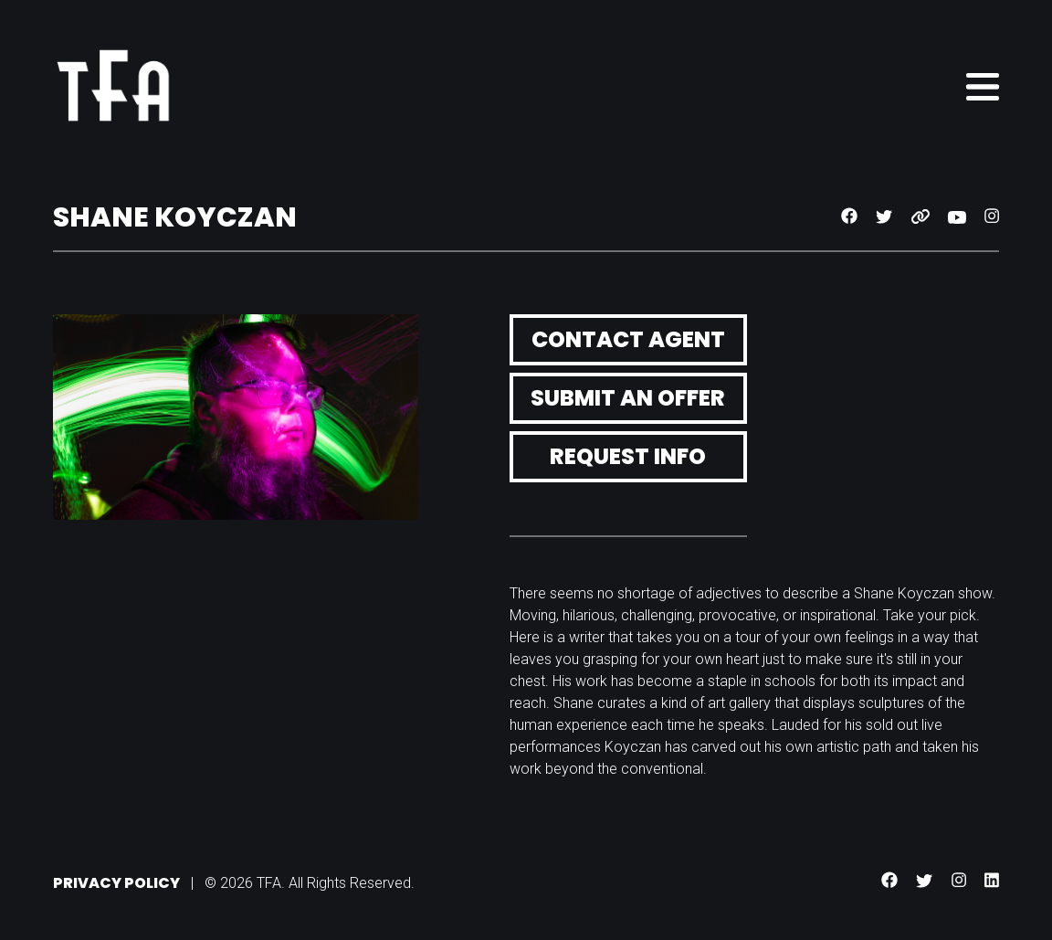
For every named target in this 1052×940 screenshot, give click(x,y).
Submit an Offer (628, 398)
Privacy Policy (116, 882)
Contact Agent (628, 339)
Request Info (628, 456)
